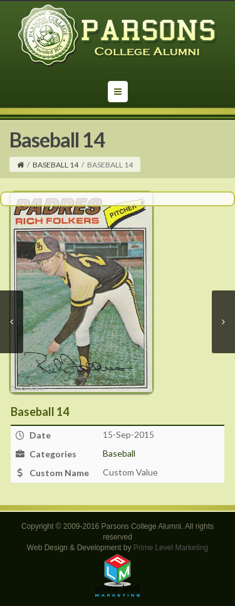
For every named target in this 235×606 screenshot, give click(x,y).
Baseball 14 (55, 164)
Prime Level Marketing (170, 547)
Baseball (119, 453)
